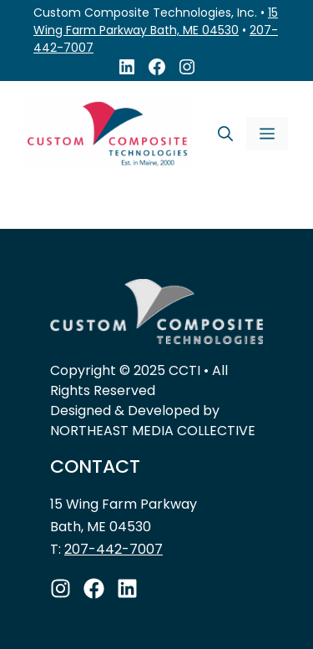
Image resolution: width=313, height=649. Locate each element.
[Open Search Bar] (225, 133)
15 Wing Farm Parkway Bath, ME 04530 (155, 21)
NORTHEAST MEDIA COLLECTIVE (152, 430)
